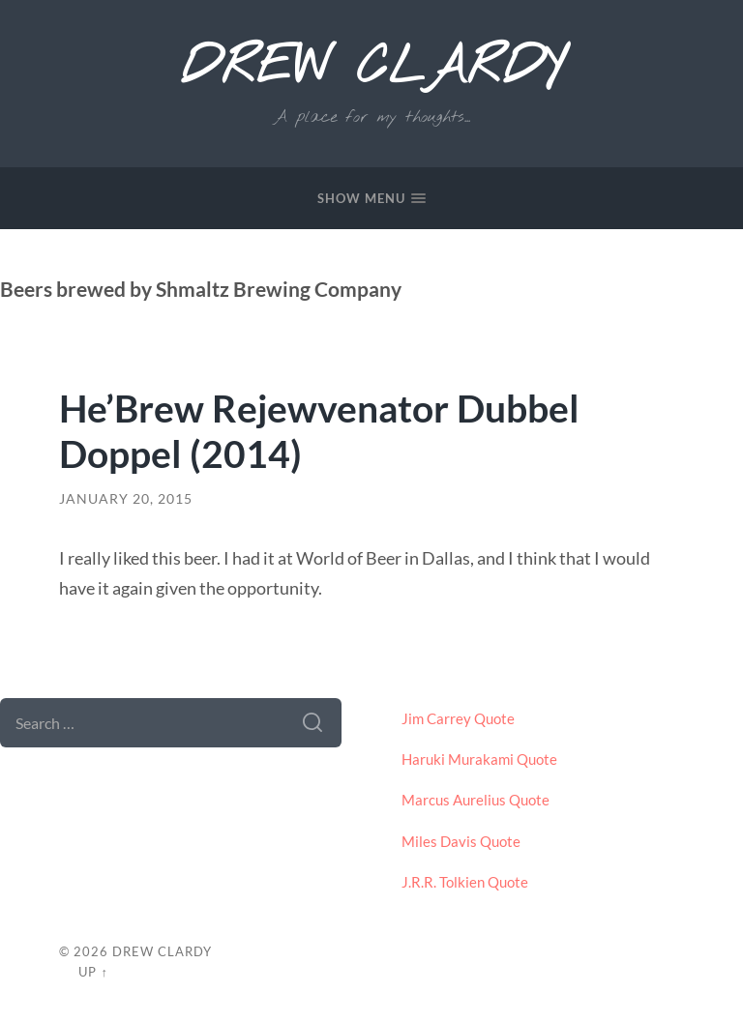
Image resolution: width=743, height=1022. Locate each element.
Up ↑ (92, 971)
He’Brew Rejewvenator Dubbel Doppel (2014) (319, 430)
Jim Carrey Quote (458, 718)
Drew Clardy (372, 68)
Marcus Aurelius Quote (475, 799)
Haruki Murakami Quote (479, 759)
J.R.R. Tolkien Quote (464, 882)
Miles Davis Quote (460, 841)
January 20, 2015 (126, 499)
